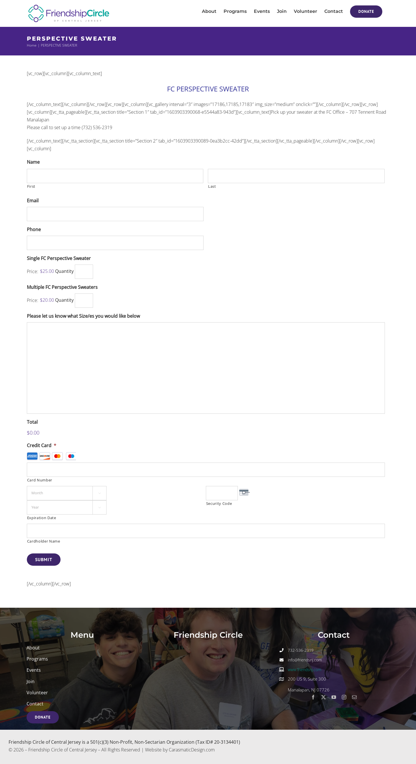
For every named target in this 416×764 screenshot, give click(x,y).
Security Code (219, 503)
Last (212, 186)
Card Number (39, 480)
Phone (34, 230)
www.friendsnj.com (304, 669)
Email (33, 201)
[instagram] (344, 697)
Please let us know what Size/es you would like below (83, 316)
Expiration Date (41, 517)
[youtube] (333, 697)
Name (33, 162)
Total (32, 422)
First (31, 186)
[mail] (354, 697)
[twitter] (323, 697)
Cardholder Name (43, 541)
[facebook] (313, 697)
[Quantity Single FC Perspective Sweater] (84, 272)
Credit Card (41, 446)
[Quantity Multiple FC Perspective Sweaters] (84, 300)
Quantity (64, 271)
